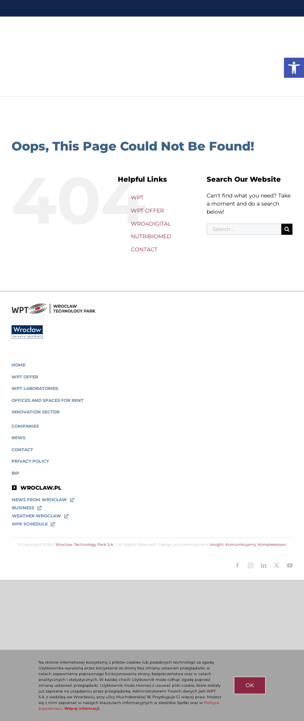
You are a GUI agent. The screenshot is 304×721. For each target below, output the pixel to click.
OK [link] (250, 685)
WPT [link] (137, 197)
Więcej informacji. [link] (82, 708)
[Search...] (244, 229)
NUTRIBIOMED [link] (151, 236)
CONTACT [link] (144, 249)
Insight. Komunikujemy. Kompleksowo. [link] (248, 544)
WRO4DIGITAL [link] (151, 223)
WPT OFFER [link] (147, 210)
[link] (294, 68)
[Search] (286, 229)
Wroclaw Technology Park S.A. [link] (84, 544)
